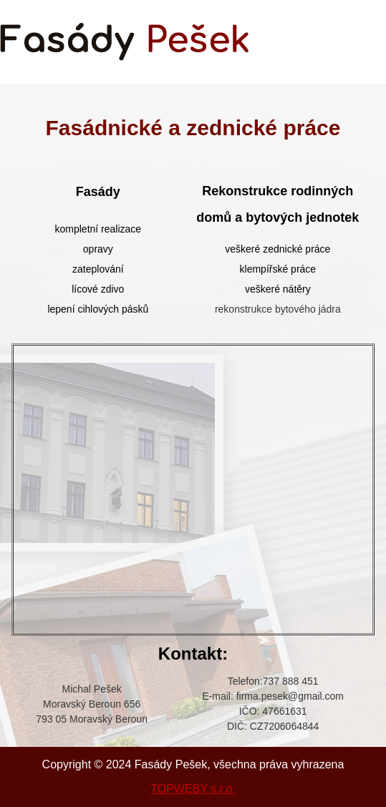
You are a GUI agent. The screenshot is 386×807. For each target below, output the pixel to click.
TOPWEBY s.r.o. (193, 789)
